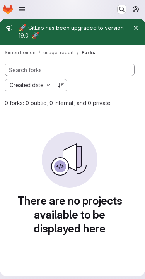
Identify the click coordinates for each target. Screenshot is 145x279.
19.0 (24, 35)
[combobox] (30, 85)
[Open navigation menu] (22, 9)
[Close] (135, 28)
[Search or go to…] (121, 9)
